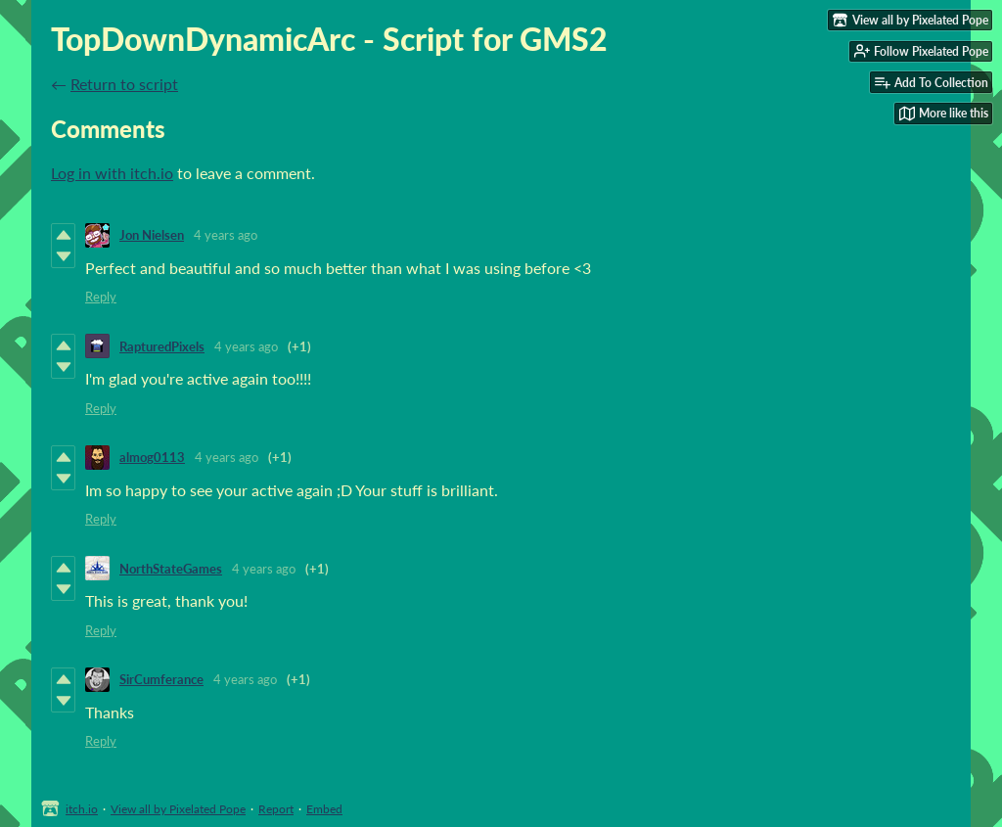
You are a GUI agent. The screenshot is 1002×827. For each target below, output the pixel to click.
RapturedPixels (162, 346)
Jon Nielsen (151, 235)
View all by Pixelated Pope (178, 809)
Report (276, 809)
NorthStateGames (170, 568)
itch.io (82, 809)
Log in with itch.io (112, 172)
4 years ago (225, 235)
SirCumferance (161, 679)
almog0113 (152, 457)
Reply (100, 296)
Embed (324, 809)
